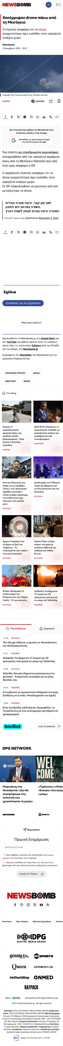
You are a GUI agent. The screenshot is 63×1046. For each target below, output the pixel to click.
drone (42, 29)
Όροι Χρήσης (22, 921)
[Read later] (59, 101)
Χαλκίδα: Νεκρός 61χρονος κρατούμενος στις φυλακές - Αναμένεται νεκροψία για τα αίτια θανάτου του (29, 676)
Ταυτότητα (6, 921)
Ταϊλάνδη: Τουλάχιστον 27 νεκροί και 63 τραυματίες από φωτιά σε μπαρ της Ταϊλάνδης (45, 596)
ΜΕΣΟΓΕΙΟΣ (10, 381)
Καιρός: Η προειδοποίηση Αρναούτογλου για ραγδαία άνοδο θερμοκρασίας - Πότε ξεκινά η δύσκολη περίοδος (13, 436)
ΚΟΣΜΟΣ (6, 101)
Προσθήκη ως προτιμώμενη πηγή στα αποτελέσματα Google (30, 141)
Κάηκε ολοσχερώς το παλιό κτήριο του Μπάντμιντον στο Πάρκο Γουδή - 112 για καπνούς (15, 596)
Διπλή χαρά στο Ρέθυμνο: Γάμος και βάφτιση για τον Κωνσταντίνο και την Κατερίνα (47, 487)
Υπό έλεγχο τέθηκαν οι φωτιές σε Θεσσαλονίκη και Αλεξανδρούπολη (30, 644)
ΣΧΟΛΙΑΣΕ (37, 101)
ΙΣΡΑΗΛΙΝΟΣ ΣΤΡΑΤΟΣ (15, 373)
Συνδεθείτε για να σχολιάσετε (22, 303)
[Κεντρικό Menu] (58, 4)
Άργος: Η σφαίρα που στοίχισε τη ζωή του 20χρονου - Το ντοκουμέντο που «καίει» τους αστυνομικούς (15, 547)
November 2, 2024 (48, 218)
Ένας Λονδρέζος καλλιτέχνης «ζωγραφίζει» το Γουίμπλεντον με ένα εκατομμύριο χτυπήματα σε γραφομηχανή (30, 711)
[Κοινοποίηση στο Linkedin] (44, 117)
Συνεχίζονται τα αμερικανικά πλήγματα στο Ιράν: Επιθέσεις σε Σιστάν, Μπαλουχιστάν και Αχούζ (31, 694)
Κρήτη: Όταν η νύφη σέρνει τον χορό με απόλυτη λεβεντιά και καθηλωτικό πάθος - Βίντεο (45, 547)
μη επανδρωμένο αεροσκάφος (38, 152)
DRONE (27, 381)
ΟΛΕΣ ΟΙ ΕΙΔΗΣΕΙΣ (50, 726)
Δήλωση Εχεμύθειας (42, 921)
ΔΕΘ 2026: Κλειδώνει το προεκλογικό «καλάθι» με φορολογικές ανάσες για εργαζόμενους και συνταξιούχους (47, 432)
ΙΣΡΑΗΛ (36, 373)
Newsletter (26, 355)
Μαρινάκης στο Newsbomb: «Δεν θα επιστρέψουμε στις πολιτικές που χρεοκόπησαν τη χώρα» (18, 794)
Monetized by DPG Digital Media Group (41, 998)
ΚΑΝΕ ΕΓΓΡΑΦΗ (31, 874)
